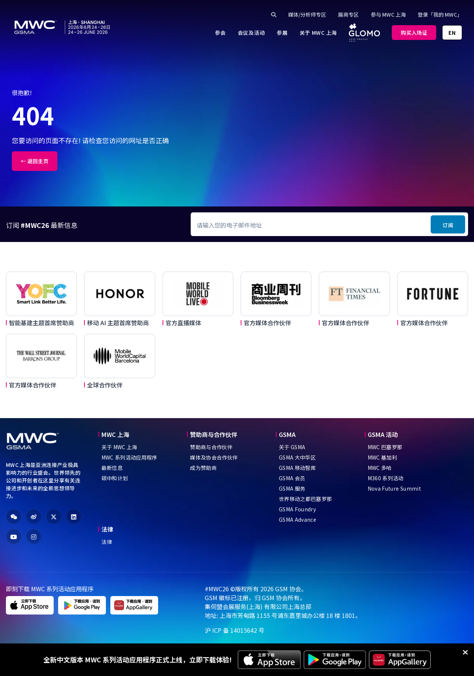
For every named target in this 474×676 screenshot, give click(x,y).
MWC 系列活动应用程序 (129, 457)
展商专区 (348, 14)
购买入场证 (414, 32)
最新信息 (112, 467)
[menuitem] (220, 32)
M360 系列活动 (386, 478)
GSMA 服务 (292, 488)
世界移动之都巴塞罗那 (305, 498)
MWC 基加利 (382, 457)
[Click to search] (273, 15)
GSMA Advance (297, 519)
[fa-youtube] (13, 536)
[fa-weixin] (13, 516)
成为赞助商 (203, 467)
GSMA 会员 (292, 478)
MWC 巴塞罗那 (385, 447)
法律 (106, 541)
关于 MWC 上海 (119, 447)
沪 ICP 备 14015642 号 (234, 630)
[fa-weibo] (33, 516)
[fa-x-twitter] (53, 516)
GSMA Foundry (297, 509)
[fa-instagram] (33, 536)
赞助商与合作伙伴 (211, 447)
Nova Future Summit (394, 488)
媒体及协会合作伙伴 (214, 457)
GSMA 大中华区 (297, 457)
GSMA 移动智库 (297, 467)
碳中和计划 (114, 478)
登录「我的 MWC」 (440, 14)
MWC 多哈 (380, 467)
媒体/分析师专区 (307, 14)
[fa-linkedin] (73, 516)
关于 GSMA (292, 447)
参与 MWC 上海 (388, 14)
